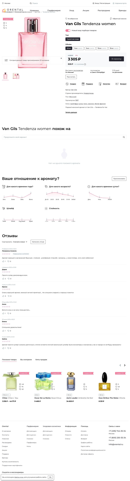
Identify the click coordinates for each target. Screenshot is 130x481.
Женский (72, 104)
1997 (77, 108)
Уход (71, 10)
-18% (76, 63)
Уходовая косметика (52, 434)
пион (85, 111)
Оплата (83, 439)
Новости (68, 442)
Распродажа (104, 10)
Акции (86, 10)
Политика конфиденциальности (93, 458)
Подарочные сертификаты (12, 473)
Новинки (34, 10)
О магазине (6, 439)
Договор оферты (87, 461)
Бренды (122, 10)
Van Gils (74, 97)
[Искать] (124, 145)
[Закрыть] (61, 66)
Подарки (5, 461)
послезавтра (78, 78)
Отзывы (68, 439)
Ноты (29, 454)
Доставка (84, 442)
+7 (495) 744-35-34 (117, 438)
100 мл (5, 402)
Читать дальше (71, 120)
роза (81, 111)
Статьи (67, 446)
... (9, 402)
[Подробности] (85, 72)
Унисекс (30, 446)
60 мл (36, 402)
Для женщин (31, 439)
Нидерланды (89, 101)
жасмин (91, 111)
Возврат (84, 446)
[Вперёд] (124, 372)
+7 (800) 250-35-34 (117, 445)
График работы (86, 450)
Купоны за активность (10, 469)
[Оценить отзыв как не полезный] (8, 269)
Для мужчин (31, 442)
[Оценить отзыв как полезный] (3, 269)
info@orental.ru (116, 452)
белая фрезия (100, 111)
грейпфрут (74, 111)
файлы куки (18, 477)
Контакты (5, 442)
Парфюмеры (31, 450)
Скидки (5, 454)
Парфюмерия (54, 10)
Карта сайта (85, 454)
